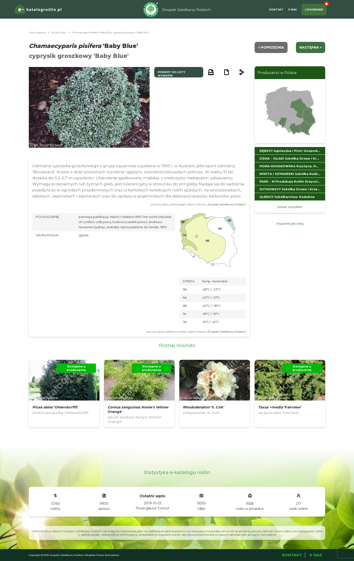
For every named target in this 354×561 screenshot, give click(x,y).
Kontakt (276, 9)
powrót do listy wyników (171, 73)
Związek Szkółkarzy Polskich (226, 204)
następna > (310, 47)
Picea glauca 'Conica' (153, 508)
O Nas (292, 9)
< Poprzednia (271, 47)
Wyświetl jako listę (290, 223)
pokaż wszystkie (290, 207)
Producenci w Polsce (277, 72)
